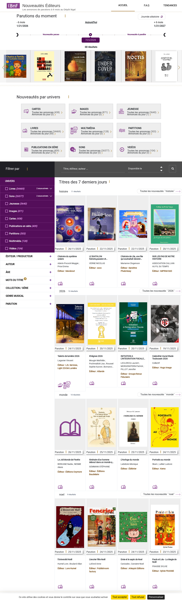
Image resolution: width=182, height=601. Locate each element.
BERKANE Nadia (65, 464)
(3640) (23, 203)
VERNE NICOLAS (97, 263)
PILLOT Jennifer (128, 369)
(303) (23, 233)
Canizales (125, 564)
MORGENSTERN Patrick (132, 366)
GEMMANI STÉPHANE (99, 466)
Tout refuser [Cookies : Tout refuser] (137, 597)
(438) (19, 218)
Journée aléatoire (152, 17)
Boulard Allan (76, 564)
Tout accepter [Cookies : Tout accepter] (119, 597)
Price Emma (63, 266)
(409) (34, 226)
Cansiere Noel (137, 564)
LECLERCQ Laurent (130, 363)
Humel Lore (63, 564)
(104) (20, 248)
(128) (24, 241)
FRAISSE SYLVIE (159, 566)
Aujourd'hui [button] (91, 22)
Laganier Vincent (65, 360)
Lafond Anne (95, 564)
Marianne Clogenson (130, 263)
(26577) (19, 196)
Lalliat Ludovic (165, 464)
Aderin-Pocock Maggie (68, 263)
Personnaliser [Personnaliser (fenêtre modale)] (156, 597)
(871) (20, 211)
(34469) (20, 188)
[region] (91, 67)
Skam (155, 464)
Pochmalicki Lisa (97, 363)
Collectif (156, 363)
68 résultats (91, 47)
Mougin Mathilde (97, 360)
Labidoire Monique (129, 464)
